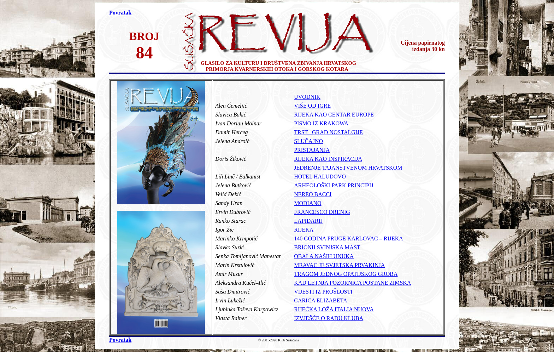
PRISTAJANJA (312, 150)
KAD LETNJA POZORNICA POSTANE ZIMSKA (352, 283)
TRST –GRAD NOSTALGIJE (328, 132)
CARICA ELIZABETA (320, 300)
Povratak (120, 13)
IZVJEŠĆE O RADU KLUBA (328, 318)
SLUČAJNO (308, 141)
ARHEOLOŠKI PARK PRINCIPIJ (333, 185)
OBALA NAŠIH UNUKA (324, 256)
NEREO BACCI (312, 194)
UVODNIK (307, 97)
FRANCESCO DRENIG (322, 212)
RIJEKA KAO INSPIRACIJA (328, 159)
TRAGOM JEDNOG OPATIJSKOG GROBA (345, 274)
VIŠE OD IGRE (312, 106)
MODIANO (307, 203)
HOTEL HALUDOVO (320, 177)
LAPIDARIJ (308, 221)
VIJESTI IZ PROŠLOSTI (323, 292)
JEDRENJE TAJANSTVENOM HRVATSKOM (348, 168)
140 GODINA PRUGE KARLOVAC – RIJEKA (348, 238)
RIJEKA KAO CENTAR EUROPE (334, 115)
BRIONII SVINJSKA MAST (327, 247)
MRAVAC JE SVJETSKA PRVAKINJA (339, 265)
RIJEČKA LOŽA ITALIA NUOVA (334, 309)
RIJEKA (303, 230)
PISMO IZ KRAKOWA (321, 123)
